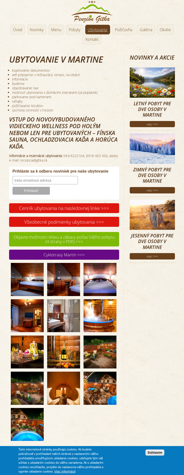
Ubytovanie (97, 29)
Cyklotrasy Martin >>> (64, 255)
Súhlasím (155, 455)
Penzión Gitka (92, 11)
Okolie (165, 29)
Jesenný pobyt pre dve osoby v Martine (152, 241)
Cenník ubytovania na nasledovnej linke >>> (64, 208)
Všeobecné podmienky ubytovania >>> (64, 222)
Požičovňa (123, 29)
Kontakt (92, 39)
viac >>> (152, 124)
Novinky (36, 29)
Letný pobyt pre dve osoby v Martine (152, 109)
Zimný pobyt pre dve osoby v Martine (152, 175)
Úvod (17, 29)
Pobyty (74, 29)
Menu (56, 29)
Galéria (146, 29)
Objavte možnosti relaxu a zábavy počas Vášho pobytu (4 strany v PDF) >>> (64, 239)
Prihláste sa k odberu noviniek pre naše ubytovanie (60, 171)
